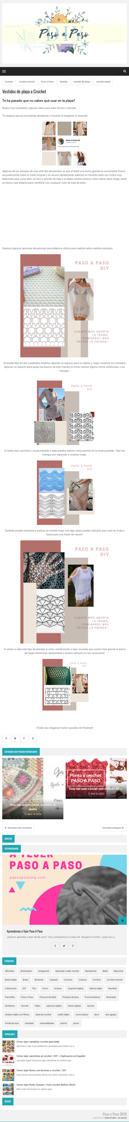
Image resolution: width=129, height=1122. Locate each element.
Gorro (45, 988)
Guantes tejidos (75, 988)
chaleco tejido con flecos (17, 1014)
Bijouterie (118, 971)
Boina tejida (11, 979)
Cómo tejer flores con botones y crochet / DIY (41, 1070)
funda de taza (12, 1023)
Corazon (68, 979)
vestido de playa (82, 81)
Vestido (64, 81)
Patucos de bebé (48, 997)
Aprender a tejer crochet (67, 971)
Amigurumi (43, 971)
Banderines (90, 971)
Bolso (25, 979)
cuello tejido (63, 1014)
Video (37, 1006)
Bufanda (39, 979)
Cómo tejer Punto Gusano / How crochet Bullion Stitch (46, 1084)
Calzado (54, 979)
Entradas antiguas (113, 828)
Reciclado (111, 997)
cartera (90, 1006)
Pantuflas (10, 997)
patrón (63, 1023)
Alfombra (9, 971)
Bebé (105, 971)
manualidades (47, 1023)
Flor (34, 988)
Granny (58, 988)
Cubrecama (11, 988)
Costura (83, 979)
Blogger (122, 1118)
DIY (24, 988)
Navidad (112, 988)
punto (76, 1023)
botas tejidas (74, 1006)
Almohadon (26, 971)
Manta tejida (96, 988)
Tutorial (24, 1006)
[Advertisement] (64, 219)
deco (96, 1014)
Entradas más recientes (18, 828)
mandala (29, 1023)
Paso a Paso (47, 81)
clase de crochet (43, 1014)
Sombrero (10, 1006)
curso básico (82, 1014)
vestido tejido (103, 81)
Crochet (9, 81)
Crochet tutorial (27, 81)
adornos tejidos (54, 1006)
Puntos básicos (92, 997)
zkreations (110, 1118)
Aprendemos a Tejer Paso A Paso (25, 931)
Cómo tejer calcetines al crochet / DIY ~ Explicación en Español (51, 1056)
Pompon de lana (70, 997)
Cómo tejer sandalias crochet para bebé (38, 1041)
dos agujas (110, 1014)
